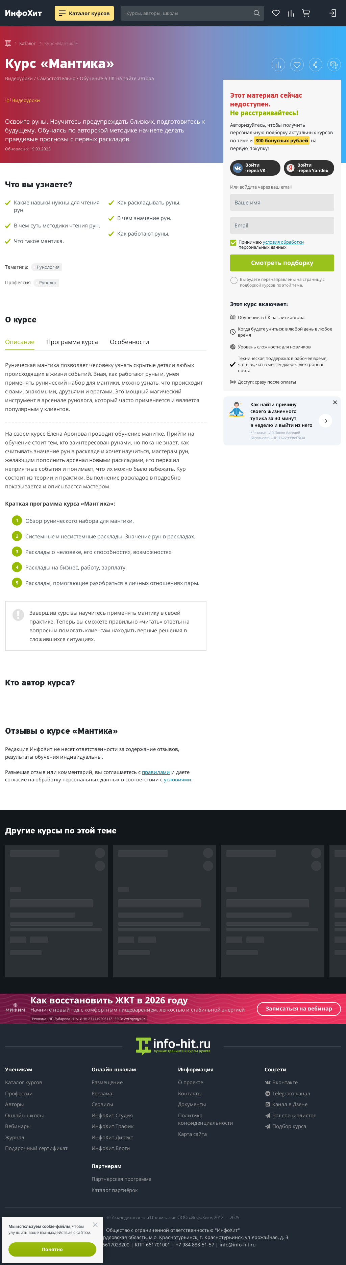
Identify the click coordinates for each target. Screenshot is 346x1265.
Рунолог (48, 282)
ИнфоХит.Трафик (113, 1126)
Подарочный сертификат (36, 1148)
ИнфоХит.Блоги (111, 1148)
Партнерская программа (121, 1178)
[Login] (332, 13)
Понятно (52, 1249)
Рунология (48, 267)
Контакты (190, 1093)
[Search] (256, 13)
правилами (156, 772)
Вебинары (18, 1126)
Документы (192, 1104)
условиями (177, 779)
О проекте (190, 1082)
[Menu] (62, 13)
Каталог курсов (23, 1082)
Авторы (14, 1104)
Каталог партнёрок (115, 1190)
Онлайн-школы (24, 1115)
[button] (278, 64)
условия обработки (283, 242)
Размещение (107, 1082)
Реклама (102, 1093)
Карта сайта (192, 1133)
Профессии (19, 1093)
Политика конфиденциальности (205, 1119)
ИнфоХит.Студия (112, 1115)
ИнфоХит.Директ (112, 1137)
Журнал (14, 1137)
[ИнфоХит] (23, 13)
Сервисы (102, 1104)
